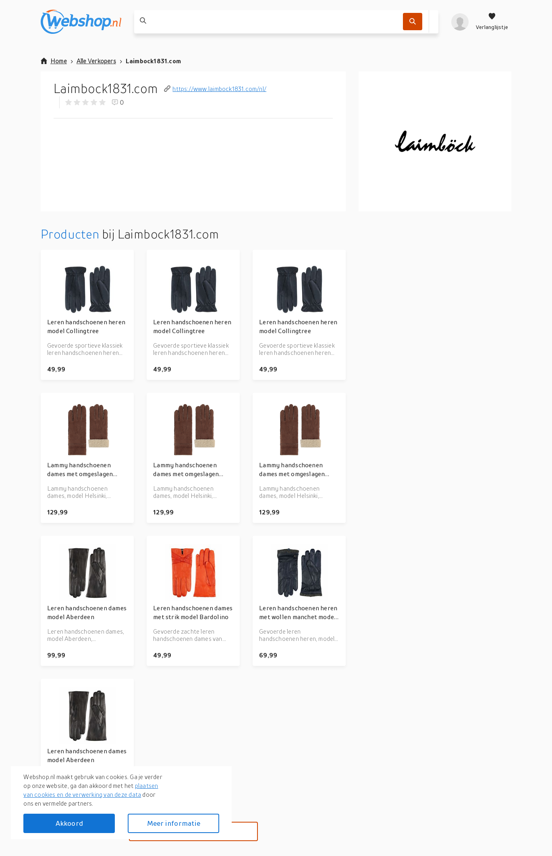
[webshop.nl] (81, 22)
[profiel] (460, 21)
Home (54, 60)
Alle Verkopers (96, 60)
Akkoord (69, 823)
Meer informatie (173, 823)
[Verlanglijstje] (492, 21)
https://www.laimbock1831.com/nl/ (215, 88)
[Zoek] (412, 21)
